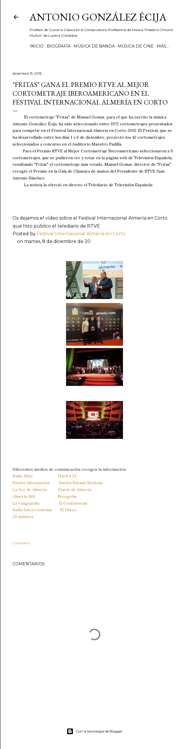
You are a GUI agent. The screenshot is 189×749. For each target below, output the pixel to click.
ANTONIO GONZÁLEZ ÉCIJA (98, 17)
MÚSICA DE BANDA (94, 46)
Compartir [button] (21, 543)
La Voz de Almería (30, 489)
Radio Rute (23, 475)
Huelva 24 (67, 475)
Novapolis (67, 496)
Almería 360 (24, 496)
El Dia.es (68, 509)
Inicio (37, 46)
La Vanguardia (26, 503)
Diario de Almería (74, 489)
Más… (163, 46)
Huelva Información (31, 482)
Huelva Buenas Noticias (81, 482)
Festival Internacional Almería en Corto (81, 233)
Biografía (59, 46)
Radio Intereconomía (32, 509)
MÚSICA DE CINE (136, 46)
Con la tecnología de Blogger (95, 731)
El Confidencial (73, 503)
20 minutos (23, 516)
